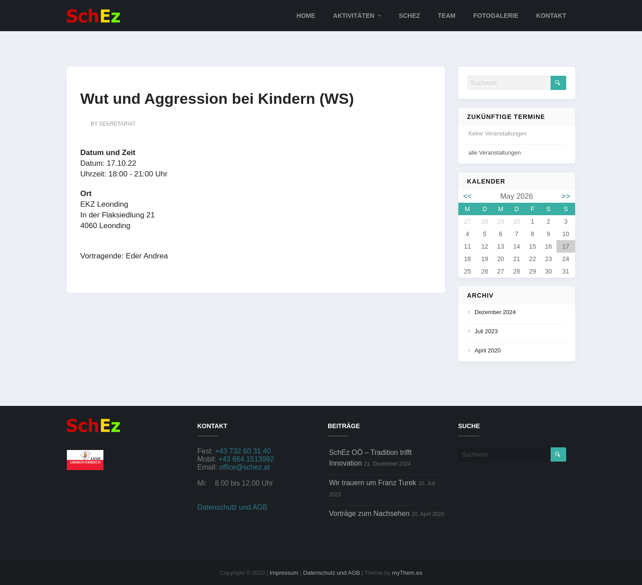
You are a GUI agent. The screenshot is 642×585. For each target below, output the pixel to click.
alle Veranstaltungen (495, 152)
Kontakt (551, 15)
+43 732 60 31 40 (243, 451)
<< (467, 196)
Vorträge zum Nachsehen (369, 513)
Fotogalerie (496, 15)
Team (447, 15)
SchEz (409, 15)
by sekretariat (113, 124)
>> (565, 196)
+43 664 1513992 (246, 459)
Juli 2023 (486, 331)
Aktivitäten (353, 15)
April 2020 (488, 350)
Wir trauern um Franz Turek (372, 483)
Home (305, 15)
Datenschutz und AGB (233, 507)
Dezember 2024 (495, 312)
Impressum (284, 572)
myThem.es (407, 572)
